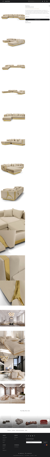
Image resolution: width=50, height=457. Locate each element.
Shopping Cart (4, 450)
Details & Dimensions (28, 22)
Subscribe (45, 442)
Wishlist (4, 448)
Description (26, 21)
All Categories (16, 437)
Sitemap (36, 455)
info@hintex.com (21, 453)
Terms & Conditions (27, 455)
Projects (4, 442)
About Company (5, 437)
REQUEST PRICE (37, 19)
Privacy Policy (32, 455)
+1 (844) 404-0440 (29, 453)
